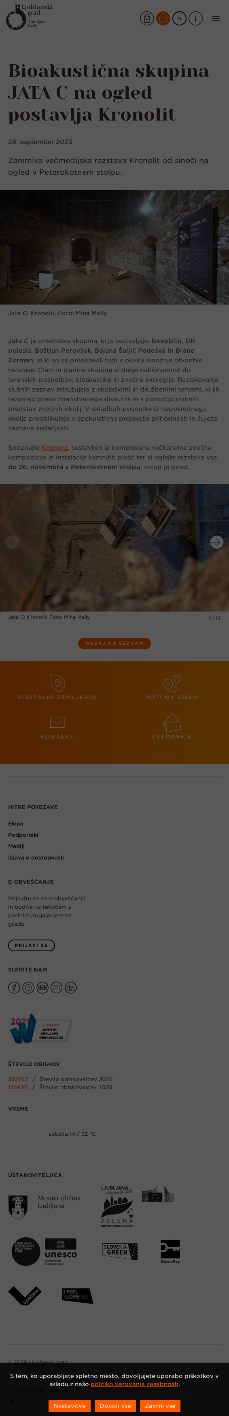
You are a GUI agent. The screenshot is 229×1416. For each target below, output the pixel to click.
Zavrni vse (160, 1406)
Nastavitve (69, 1406)
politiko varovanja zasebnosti (134, 1384)
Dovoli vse (115, 1406)
